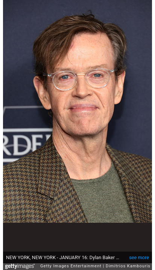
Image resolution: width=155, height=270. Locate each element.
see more (139, 253)
